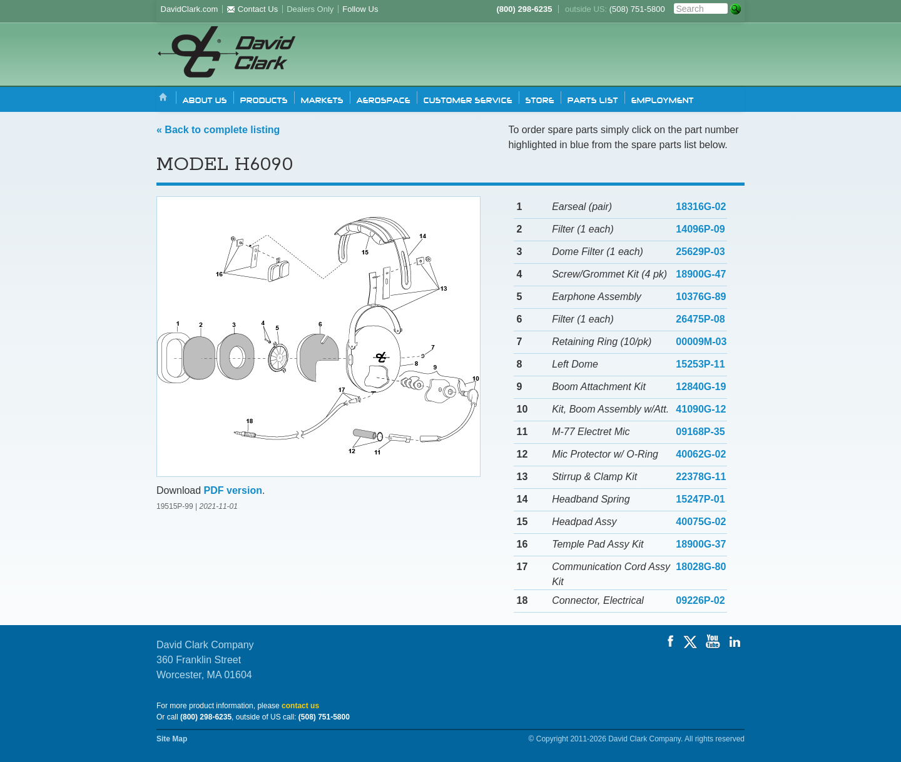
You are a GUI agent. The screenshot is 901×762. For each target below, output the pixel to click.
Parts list (593, 99)
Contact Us (252, 9)
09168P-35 (700, 431)
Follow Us (360, 9)
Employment (662, 99)
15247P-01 (700, 499)
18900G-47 (701, 274)
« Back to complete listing (218, 129)
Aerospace (383, 99)
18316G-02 (701, 206)
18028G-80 (701, 566)
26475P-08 (700, 319)
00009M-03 (701, 341)
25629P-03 (700, 251)
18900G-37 (701, 544)
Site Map (171, 738)
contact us (300, 705)
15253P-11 (700, 364)
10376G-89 (701, 296)
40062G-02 (701, 454)
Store (540, 99)
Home (163, 98)
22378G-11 (701, 476)
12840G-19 (701, 386)
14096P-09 (700, 229)
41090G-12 (701, 409)
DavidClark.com (189, 9)
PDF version (233, 490)
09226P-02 (700, 600)
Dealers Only (310, 9)
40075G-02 (701, 521)
